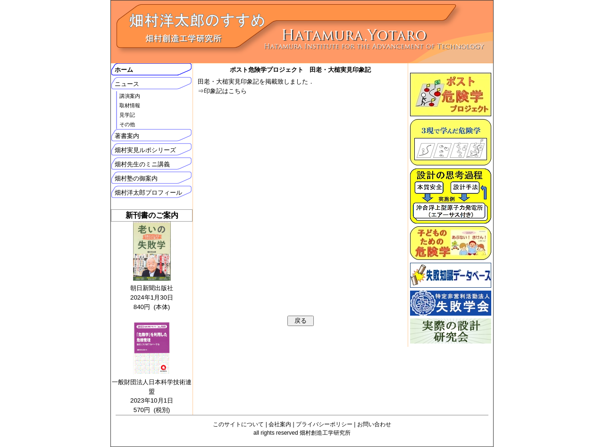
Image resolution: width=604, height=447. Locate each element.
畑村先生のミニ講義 (142, 164)
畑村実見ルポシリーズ (145, 150)
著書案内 (127, 135)
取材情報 (129, 105)
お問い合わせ (374, 424)
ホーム (124, 69)
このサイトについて (238, 424)
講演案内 (129, 96)
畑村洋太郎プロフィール (148, 192)
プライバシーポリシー (324, 424)
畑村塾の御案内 (136, 178)
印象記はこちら (225, 91)
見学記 (127, 115)
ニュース (127, 83)
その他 (127, 124)
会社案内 (279, 424)
